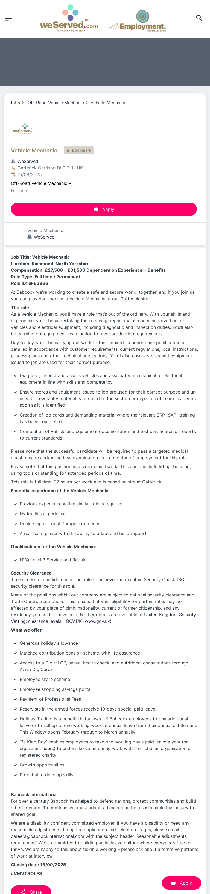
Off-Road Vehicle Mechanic (56, 103)
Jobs (15, 103)
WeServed (28, 161)
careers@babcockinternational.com (47, 814)
